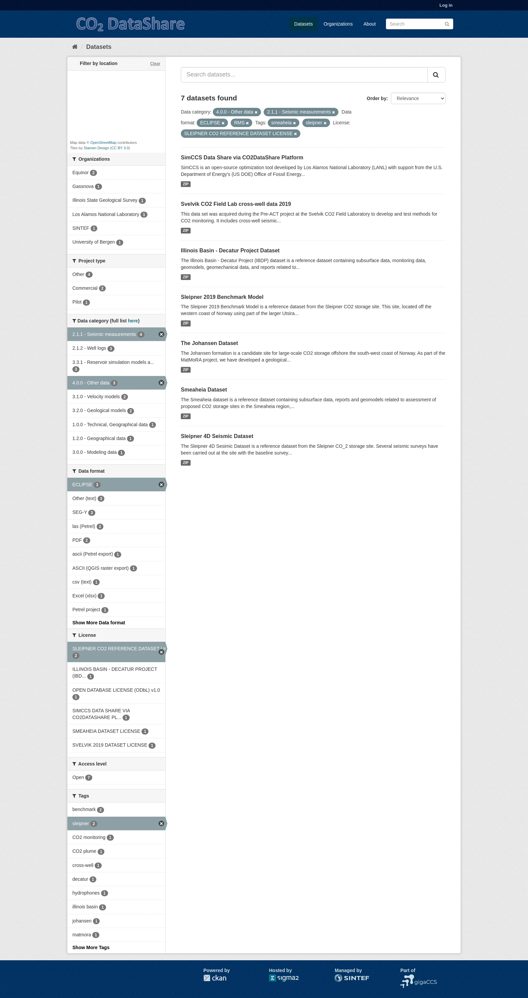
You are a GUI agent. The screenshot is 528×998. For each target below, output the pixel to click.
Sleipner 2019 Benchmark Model (222, 297)
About (369, 24)
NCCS (407, 977)
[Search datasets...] (304, 75)
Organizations (338, 24)
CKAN (214, 977)
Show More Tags (90, 947)
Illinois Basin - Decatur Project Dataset (230, 250)
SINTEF (343, 977)
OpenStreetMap (103, 143)
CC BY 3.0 (120, 148)
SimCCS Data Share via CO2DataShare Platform (242, 157)
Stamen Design (96, 148)
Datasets (303, 24)
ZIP (185, 184)
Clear (155, 63)
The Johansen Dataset (209, 343)
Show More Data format (98, 622)
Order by (376, 98)
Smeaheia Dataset (204, 390)
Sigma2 (289, 977)
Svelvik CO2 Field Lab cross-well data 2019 (236, 204)
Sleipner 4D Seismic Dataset (217, 436)
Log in (446, 5)
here (133, 320)
